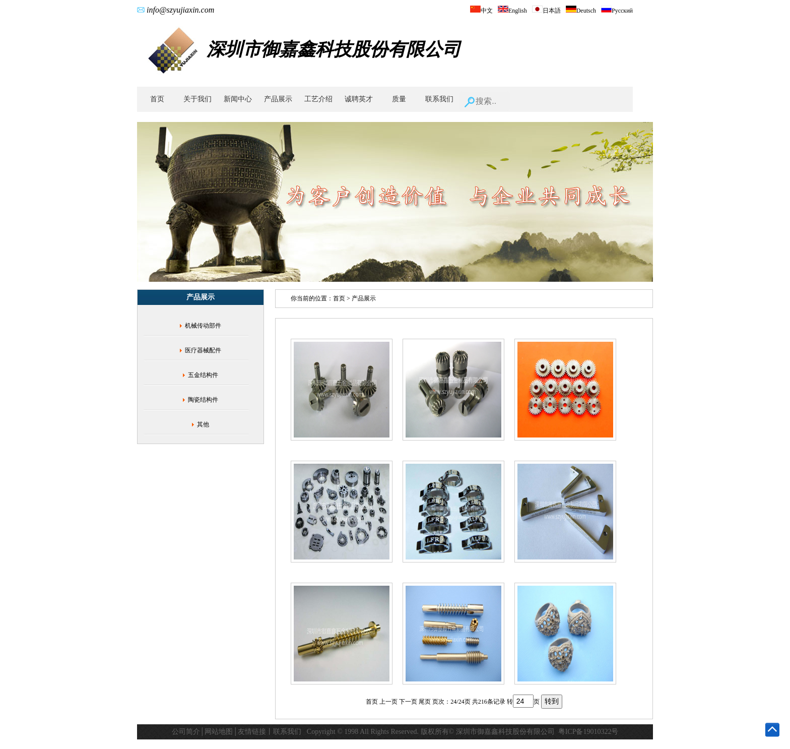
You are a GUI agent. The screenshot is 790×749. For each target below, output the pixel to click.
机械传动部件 (203, 325)
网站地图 (219, 731)
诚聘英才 (359, 99)
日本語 (546, 10)
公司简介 (186, 731)
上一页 (388, 701)
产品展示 (278, 99)
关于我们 (197, 99)
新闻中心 (238, 99)
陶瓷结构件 (203, 399)
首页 (157, 99)
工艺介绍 (318, 99)
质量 (399, 99)
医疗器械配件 (203, 350)
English (512, 10)
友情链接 (252, 731)
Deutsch (581, 10)
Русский (617, 10)
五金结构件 (203, 375)
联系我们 (439, 99)
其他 (203, 424)
